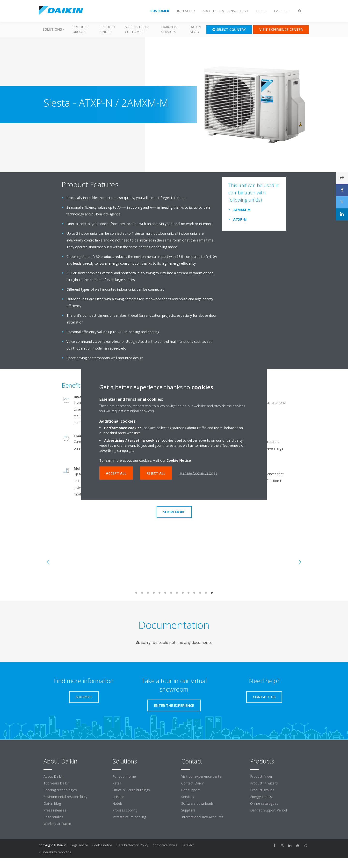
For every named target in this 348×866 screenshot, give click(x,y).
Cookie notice (102, 845)
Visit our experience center (202, 776)
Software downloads (197, 803)
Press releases (55, 810)
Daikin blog (195, 29)
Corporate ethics (165, 845)
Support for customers (136, 29)
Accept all (116, 473)
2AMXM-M (242, 209)
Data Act (187, 845)
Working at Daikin (57, 823)
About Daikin (54, 776)
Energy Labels (261, 796)
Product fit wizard (264, 783)
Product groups (80, 29)
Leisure (118, 796)
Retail (116, 783)
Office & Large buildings (131, 790)
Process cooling (124, 810)
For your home (124, 776)
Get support (190, 790)
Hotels (117, 803)
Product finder (107, 29)
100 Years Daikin (57, 783)
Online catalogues (264, 803)
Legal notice (79, 845)
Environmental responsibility (65, 796)
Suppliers (188, 810)
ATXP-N (239, 219)
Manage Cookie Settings (198, 473)
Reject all (156, 473)
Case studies (53, 817)
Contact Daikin (192, 783)
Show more (174, 511)
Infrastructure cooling (129, 817)
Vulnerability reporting (55, 852)
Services (187, 796)
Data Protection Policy (132, 845)
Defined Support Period (269, 810)
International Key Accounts (202, 817)
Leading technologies (60, 790)
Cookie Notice (179, 460)
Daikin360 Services (170, 29)
